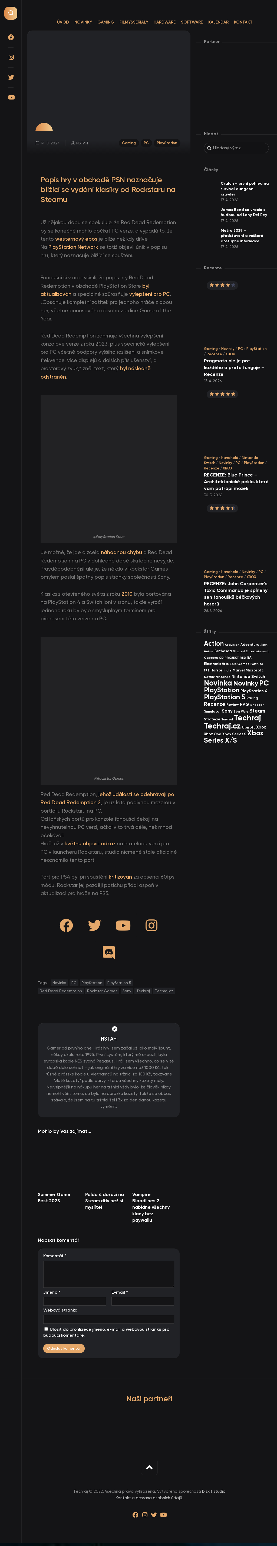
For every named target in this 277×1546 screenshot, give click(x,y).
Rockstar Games (102, 993)
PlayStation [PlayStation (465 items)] (221, 690)
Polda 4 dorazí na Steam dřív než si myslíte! (104, 1203)
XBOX (230, 354)
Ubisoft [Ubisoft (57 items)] (248, 727)
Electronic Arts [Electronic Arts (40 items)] (216, 664)
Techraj (143, 993)
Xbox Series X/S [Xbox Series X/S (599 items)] (233, 736)
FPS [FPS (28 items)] (206, 670)
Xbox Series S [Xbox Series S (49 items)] (234, 734)
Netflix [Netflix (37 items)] (209, 677)
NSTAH (83, 144)
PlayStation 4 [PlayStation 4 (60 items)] (254, 690)
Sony (127, 993)
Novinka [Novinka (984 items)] (218, 682)
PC (145, 144)
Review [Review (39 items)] (232, 705)
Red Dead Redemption (61, 993)
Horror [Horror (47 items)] (216, 670)
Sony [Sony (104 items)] (227, 711)
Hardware (165, 22)
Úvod (63, 22)
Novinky (83, 22)
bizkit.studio (214, 1494)
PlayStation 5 (119, 985)
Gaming (105, 22)
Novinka (59, 985)
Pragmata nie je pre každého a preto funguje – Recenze (234, 367)
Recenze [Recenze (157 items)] (214, 704)
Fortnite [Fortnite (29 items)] (256, 664)
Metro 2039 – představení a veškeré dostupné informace (242, 235)
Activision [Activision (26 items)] (232, 645)
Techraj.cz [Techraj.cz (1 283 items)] (222, 726)
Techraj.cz (164, 993)
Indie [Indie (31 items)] (228, 670)
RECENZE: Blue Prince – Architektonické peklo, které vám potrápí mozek (236, 481)
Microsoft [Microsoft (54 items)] (254, 670)
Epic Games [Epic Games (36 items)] (239, 664)
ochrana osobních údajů (159, 1500)
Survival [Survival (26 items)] (227, 719)
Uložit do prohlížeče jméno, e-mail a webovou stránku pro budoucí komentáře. (106, 1335)
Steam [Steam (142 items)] (257, 711)
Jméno (51, 1294)
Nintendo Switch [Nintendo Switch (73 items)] (248, 676)
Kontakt (243, 22)
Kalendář (218, 22)
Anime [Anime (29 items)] (208, 651)
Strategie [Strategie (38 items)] (212, 719)
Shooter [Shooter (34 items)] (257, 705)
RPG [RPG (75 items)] (244, 704)
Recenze (214, 354)
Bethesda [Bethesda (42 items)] (223, 651)
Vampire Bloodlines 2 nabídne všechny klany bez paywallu (151, 1210)
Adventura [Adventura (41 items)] (249, 645)
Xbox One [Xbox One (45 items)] (212, 734)
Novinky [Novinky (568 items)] (245, 683)
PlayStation (166, 144)
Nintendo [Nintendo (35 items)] (223, 677)
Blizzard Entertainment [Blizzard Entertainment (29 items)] (251, 651)
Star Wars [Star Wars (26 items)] (241, 711)
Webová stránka (60, 1313)
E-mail (119, 1294)
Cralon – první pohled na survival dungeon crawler (245, 188)
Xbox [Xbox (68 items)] (261, 727)
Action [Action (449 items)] (214, 643)
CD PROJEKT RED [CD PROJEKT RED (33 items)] (232, 658)
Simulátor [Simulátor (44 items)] (212, 711)
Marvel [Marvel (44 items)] (239, 670)
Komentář (55, 1258)
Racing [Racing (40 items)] (252, 698)
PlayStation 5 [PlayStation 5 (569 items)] (224, 697)
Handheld (229, 458)
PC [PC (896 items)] (264, 682)
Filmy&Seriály (134, 22)
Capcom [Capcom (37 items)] (211, 658)
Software (192, 22)
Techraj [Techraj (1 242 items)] (247, 718)
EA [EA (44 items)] (249, 658)
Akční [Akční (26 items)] (264, 645)
